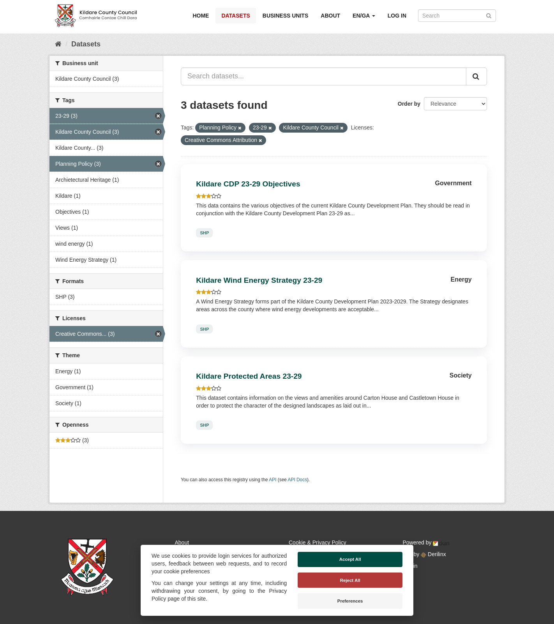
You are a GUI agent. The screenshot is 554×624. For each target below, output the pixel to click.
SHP (204, 232)
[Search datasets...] (323, 76)
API (272, 479)
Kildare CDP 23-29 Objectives (248, 184)
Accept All (350, 559)
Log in (397, 15)
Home (200, 15)
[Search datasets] (457, 15)
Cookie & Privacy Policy (317, 542)
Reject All (350, 580)
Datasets (235, 15)
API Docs (297, 479)
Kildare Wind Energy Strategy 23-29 (259, 280)
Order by (409, 104)
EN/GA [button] (364, 15)
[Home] (58, 44)
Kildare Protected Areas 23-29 (249, 376)
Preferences (350, 601)
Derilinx (433, 554)
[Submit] (488, 15)
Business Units (285, 15)
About (330, 15)
